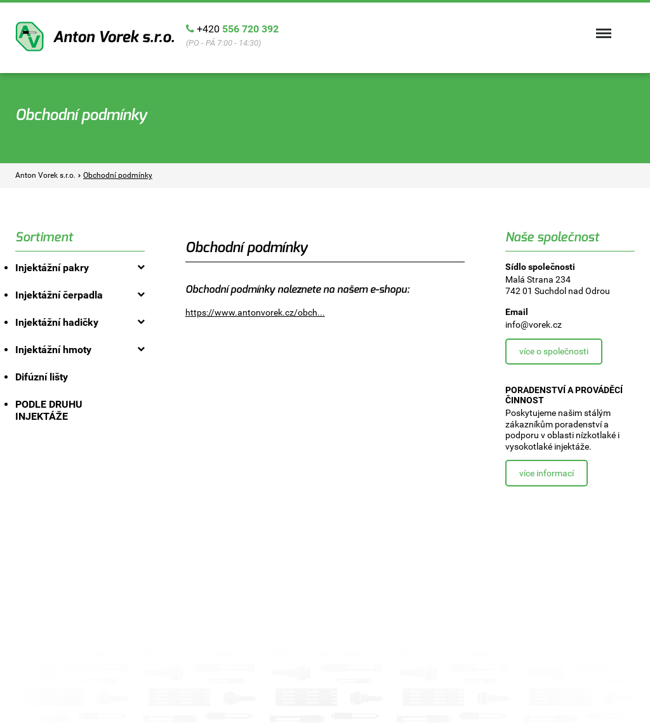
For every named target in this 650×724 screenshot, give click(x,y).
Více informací (546, 473)
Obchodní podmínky (117, 175)
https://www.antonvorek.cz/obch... (255, 312)
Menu (602, 27)
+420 (238, 29)
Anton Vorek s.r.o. (94, 36)
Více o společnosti (553, 351)
